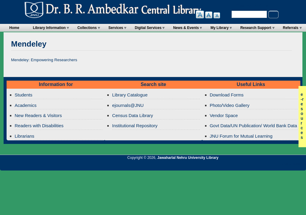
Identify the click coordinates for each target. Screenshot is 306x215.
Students (23, 94)
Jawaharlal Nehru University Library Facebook (273, 166)
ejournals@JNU (127, 105)
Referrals (291, 28)
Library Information (49, 28)
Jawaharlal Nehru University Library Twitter (262, 166)
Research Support (255, 28)
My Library (219, 28)
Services (115, 28)
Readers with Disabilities (39, 125)
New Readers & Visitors (38, 115)
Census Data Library (132, 115)
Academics (25, 105)
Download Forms (227, 94)
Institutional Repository (134, 125)
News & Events (186, 28)
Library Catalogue (129, 94)
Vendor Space (224, 115)
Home (14, 28)
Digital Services (148, 28)
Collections (87, 28)
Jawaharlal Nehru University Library (187, 158)
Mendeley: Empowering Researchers (44, 60)
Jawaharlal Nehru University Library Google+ (252, 166)
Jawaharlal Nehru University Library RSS (232, 166)
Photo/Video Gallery (230, 105)
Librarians (24, 136)
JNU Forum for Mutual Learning (241, 136)
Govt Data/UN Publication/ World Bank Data (253, 125)
